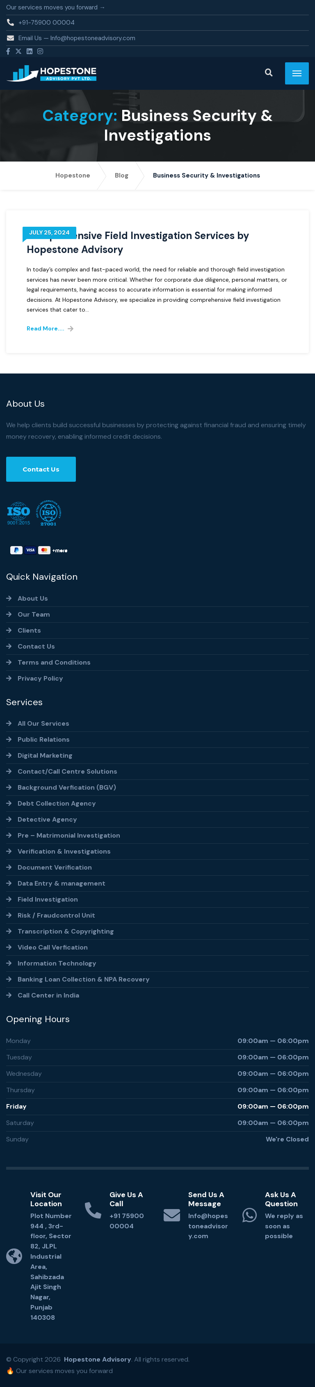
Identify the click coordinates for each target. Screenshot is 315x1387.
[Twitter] (18, 51)
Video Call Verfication (53, 947)
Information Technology (57, 963)
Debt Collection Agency (57, 803)
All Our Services (43, 723)
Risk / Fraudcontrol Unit (56, 915)
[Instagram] (40, 51)
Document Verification (55, 867)
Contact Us (41, 469)
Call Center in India (48, 995)
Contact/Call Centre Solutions (67, 771)
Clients (29, 630)
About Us (33, 598)
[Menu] (297, 73)
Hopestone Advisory (97, 1359)
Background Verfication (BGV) (67, 787)
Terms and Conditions (54, 662)
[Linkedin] (29, 51)
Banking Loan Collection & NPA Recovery (84, 979)
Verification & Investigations (64, 851)
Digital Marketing (45, 755)
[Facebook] (8, 51)
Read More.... (45, 328)
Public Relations (44, 739)
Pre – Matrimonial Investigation (69, 835)
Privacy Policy (40, 678)
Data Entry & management (61, 883)
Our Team (34, 614)
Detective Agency (47, 819)
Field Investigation (48, 899)
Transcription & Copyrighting (66, 931)
